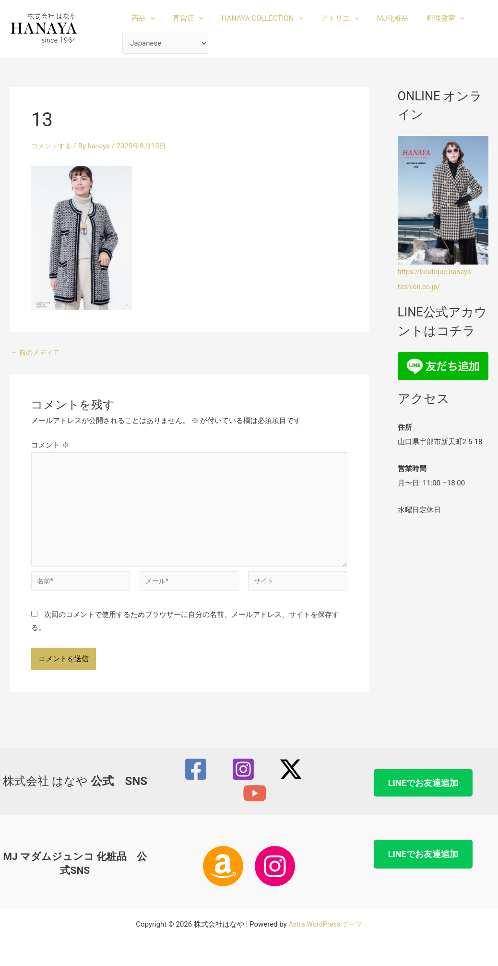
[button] (148, 18)
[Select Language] (165, 43)
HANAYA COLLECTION (253, 18)
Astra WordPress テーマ (325, 924)
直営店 (182, 18)
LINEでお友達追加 (423, 783)
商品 (141, 18)
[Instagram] (243, 769)
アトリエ (327, 18)
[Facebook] (196, 769)
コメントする (52, 146)
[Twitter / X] (291, 769)
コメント (50, 445)
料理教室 (426, 18)
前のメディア (37, 352)
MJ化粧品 (376, 18)
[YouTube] (255, 793)
